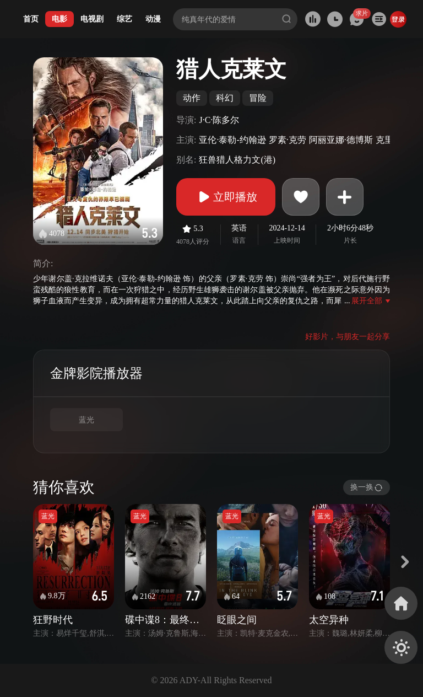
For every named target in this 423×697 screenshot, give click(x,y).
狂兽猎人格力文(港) (237, 159)
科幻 (225, 98)
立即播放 (225, 196)
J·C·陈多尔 (219, 120)
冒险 (258, 98)
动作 (191, 98)
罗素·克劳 (287, 139)
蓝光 (86, 420)
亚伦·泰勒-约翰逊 (232, 139)
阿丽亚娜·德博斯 (341, 139)
